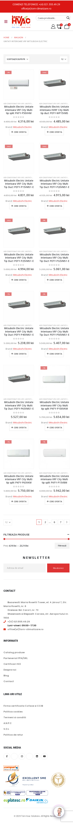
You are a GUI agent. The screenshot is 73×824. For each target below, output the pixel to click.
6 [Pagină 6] (54, 522)
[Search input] (51, 17)
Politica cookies (13, 711)
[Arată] (64, 59)
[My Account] (53, 26)
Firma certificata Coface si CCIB (23, 706)
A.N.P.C (7, 723)
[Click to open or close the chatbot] (59, 810)
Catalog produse (14, 652)
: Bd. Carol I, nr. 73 (23, 610)
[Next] (67, 522)
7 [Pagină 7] (60, 522)
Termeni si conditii (14, 717)
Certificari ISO (12, 664)
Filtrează (62, 545)
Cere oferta (20, 132)
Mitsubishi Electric (22, 127)
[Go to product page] (19, 85)
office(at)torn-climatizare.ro (36, 8)
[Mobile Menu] (6, 22)
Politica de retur (13, 734)
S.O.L (6, 729)
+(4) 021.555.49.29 (49, 4)
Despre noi (9, 669)
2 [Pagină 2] (45, 522)
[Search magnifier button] (68, 17)
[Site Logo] (21, 21)
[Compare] (59, 26)
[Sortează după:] (17, 59)
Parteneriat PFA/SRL (15, 658)
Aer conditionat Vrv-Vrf (13, 103)
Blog (6, 675)
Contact (8, 681)
